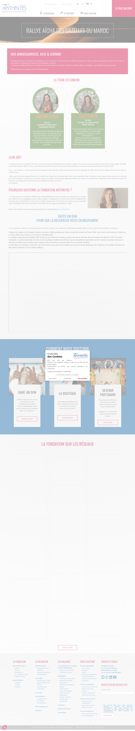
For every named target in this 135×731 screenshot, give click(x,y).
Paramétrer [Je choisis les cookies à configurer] (67, 378)
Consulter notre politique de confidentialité (59, 371)
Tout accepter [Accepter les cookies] (82, 378)
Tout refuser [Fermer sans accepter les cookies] (53, 378)
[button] (4, 727)
